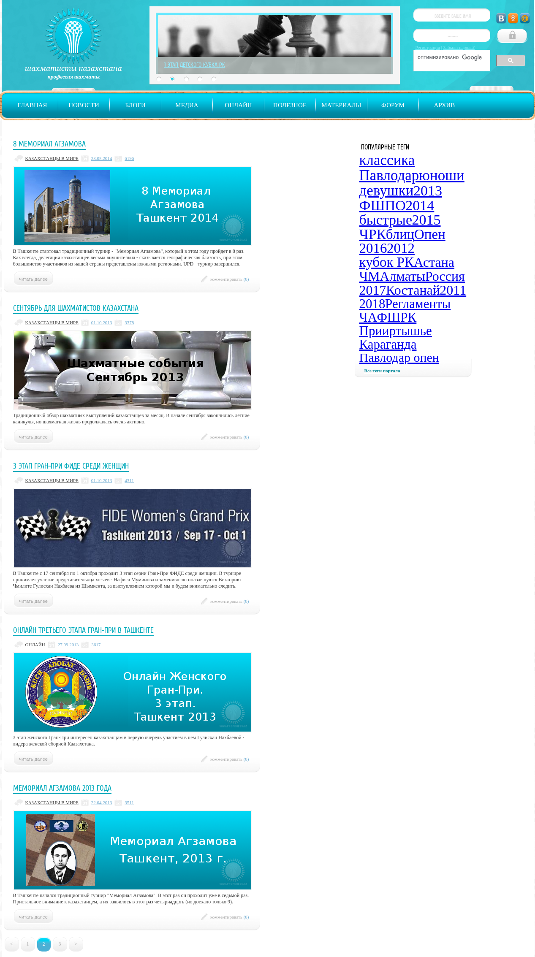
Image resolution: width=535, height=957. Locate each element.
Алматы (402, 276)
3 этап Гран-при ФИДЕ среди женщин (71, 466)
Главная (32, 105)
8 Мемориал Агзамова (49, 144)
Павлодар (389, 175)
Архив (444, 105)
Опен (429, 234)
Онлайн (238, 105)
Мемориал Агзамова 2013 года (62, 788)
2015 (426, 220)
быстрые (385, 220)
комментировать (229, 279)
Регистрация (428, 47)
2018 (372, 303)
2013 (427, 190)
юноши (441, 175)
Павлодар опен (399, 357)
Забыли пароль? (459, 47)
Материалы (341, 105)
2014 (419, 205)
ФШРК (397, 317)
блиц (400, 234)
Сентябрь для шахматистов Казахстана (76, 308)
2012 (401, 248)
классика (387, 160)
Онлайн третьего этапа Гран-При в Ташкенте (83, 630)
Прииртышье (395, 330)
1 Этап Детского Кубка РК (194, 64)
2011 (453, 290)
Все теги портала (382, 370)
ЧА (368, 317)
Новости (83, 105)
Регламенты (418, 303)
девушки (386, 190)
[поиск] (451, 57)
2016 (373, 248)
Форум (393, 105)
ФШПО (382, 205)
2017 (372, 290)
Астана (434, 262)
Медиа (186, 105)
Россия (445, 276)
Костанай (413, 290)
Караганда (388, 344)
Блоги (135, 105)
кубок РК (386, 262)
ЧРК (372, 234)
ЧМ (369, 276)
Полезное (290, 105)
